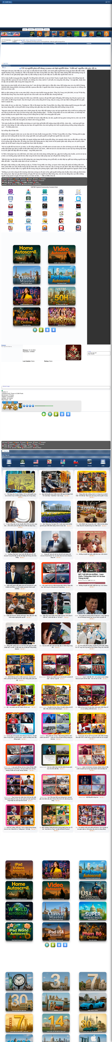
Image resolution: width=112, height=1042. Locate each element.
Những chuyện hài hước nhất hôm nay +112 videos (91, 585)
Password (3, 41)
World (27, 40)
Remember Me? (17, 40)
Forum (24, 29)
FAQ (55, 43)
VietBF (23, 40)
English (10, 178)
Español (29, 178)
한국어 (10, 182)
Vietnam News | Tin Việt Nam (36, 40)
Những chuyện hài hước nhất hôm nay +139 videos (91, 554)
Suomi (23, 180)
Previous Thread (53, 453)
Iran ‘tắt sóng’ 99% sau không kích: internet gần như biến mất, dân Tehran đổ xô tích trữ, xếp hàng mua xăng (56, 799)
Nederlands (11, 180)
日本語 (4, 182)
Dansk (18, 180)
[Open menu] (7, 1)
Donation (31, 29)
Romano (3, 345)
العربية (4, 184)
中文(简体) (16, 182)
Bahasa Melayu (37, 184)
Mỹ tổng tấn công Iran (88, 797)
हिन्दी (19, 184)
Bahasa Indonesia (27, 184)
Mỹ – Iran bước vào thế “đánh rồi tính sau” (17, 707)
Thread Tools (5, 65)
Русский (41, 180)
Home (108, 2)
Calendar (89, 43)
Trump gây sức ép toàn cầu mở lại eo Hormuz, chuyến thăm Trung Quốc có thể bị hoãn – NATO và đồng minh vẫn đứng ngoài (20, 737)
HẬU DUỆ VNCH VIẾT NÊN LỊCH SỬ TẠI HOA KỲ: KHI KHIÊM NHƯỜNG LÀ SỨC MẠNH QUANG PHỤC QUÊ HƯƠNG (20, 587)
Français (23, 178)
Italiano (35, 178)
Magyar (30, 182)
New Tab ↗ (20, 497)
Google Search (38, 29)
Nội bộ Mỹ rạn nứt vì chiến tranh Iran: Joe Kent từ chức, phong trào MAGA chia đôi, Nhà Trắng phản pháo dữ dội (20, 678)
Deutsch (16, 178)
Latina (14, 184)
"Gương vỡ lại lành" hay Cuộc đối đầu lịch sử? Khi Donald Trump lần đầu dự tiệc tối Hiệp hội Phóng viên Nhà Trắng (20, 555)
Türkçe (36, 182)
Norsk (4, 180)
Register (47, 29)
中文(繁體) (24, 182)
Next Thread (59, 453)
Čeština (34, 180)
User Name (3, 40)
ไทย (9, 184)
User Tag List (5, 455)
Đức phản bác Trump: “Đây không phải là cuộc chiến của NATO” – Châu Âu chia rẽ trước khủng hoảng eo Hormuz (56, 737)
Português (42, 178)
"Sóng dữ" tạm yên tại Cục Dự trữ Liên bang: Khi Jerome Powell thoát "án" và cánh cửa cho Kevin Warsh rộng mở (56, 555)
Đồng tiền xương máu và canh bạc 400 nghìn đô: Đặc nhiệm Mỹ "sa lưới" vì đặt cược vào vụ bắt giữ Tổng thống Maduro (20, 647)
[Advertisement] (56, 15)
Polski (29, 180)
